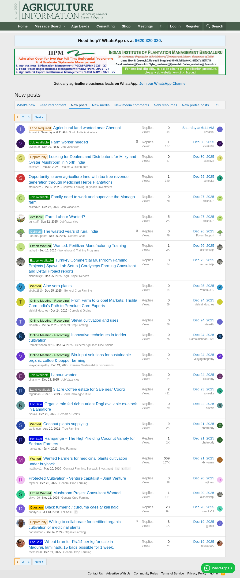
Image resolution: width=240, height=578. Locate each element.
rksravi (33, 414)
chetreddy (208, 428)
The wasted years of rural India (70, 231)
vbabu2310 (35, 290)
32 (117, 468)
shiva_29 (34, 497)
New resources (165, 105)
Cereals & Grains (80, 310)
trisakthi (33, 325)
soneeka (208, 180)
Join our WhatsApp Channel (163, 83)
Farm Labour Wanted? (65, 217)
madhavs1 (35, 468)
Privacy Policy (196, 573)
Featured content (53, 105)
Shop (126, 26)
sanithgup (35, 428)
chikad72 (34, 207)
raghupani (35, 394)
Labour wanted (64, 375)
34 (128, 468)
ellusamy (34, 379)
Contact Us (95, 573)
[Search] (215, 26)
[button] (64, 26)
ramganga (35, 448)
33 (123, 468)
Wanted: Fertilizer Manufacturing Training (89, 245)
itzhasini (34, 132)
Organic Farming (75, 532)
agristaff (33, 221)
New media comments (131, 105)
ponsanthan (36, 532)
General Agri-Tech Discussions (94, 345)
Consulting (105, 26)
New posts (79, 105)
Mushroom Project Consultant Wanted (87, 493)
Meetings (145, 26)
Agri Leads (80, 26)
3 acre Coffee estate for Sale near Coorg (89, 389)
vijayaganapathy (39, 365)
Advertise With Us (118, 573)
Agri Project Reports (76, 276)
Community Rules (146, 573)
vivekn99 (34, 147)
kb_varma (208, 462)
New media (101, 105)
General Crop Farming (78, 290)
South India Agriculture (83, 132)
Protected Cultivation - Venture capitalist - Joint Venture (77, 478)
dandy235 (35, 512)
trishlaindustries (38, 310)
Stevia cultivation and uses (94, 320)
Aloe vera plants (57, 286)
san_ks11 (208, 511)
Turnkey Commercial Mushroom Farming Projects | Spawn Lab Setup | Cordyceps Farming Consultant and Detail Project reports (82, 266)
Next (38, 117)
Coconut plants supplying (65, 424)
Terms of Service (172, 573)
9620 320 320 (148, 40)
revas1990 (35, 552)
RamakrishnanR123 (41, 345)
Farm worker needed (69, 142)
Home (23, 26)
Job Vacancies (70, 147)
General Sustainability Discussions (91, 365)
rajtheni (33, 483)
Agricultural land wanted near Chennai (87, 128)
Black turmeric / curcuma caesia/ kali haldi (82, 507)
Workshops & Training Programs (79, 250)
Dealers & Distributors (74, 167)
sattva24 (34, 167)
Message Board (48, 26)
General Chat (76, 236)
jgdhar (210, 526)
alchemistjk (207, 249)
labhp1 (33, 250)
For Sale (66, 512)
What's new (26, 105)
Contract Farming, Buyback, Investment (87, 187)
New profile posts (195, 105)
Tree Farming (70, 428)
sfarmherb (35, 187)
